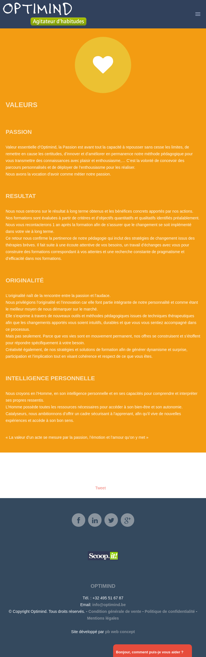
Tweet (100, 488)
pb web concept (120, 631)
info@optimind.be (109, 604)
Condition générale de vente (114, 611)
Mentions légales (103, 618)
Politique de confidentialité (170, 611)
